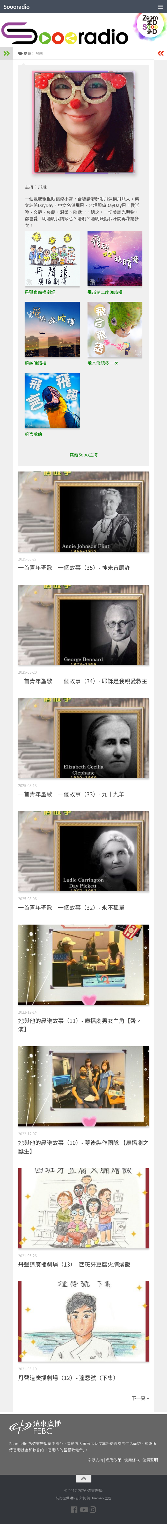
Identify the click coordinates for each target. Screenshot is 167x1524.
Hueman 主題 (101, 1497)
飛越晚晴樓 (36, 363)
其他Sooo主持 (83, 454)
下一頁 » (140, 1398)
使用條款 (132, 1460)
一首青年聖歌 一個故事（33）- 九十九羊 (71, 794)
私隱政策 (113, 1460)
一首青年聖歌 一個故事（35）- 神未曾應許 (74, 567)
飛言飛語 (33, 433)
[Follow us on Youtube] (83, 1509)
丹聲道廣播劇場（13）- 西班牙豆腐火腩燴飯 (74, 1264)
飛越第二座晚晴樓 (105, 292)
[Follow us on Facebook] (74, 1509)
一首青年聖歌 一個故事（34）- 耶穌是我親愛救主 (82, 680)
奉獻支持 (95, 1460)
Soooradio (16, 6)
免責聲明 (150, 1460)
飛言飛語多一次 (103, 363)
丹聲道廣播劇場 (40, 292)
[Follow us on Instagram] (93, 1509)
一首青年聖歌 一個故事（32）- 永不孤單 (71, 907)
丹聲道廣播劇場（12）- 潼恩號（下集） (68, 1377)
